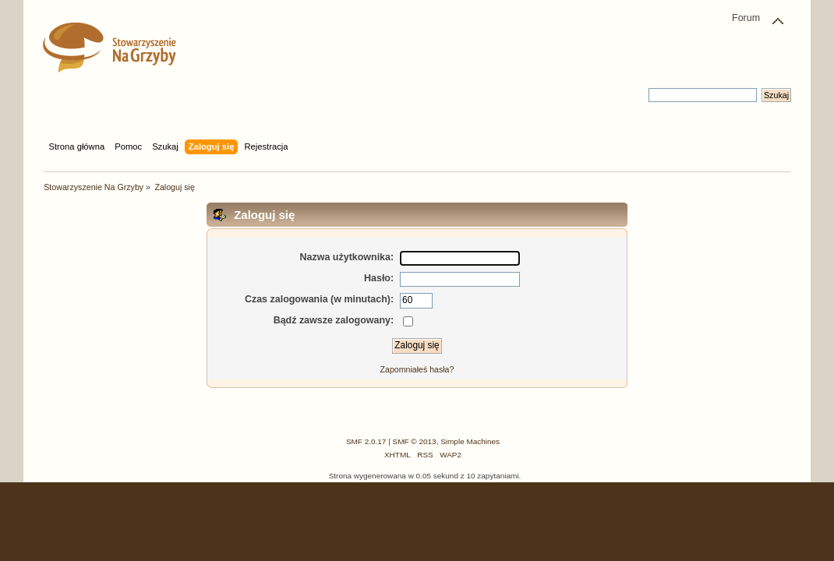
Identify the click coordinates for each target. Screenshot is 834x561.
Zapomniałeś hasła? (417, 369)
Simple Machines (470, 441)
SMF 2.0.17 (366, 441)
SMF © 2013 (414, 441)
